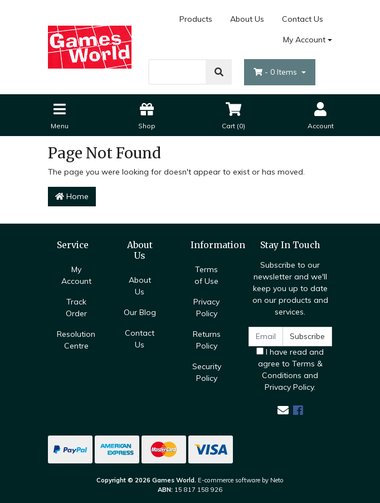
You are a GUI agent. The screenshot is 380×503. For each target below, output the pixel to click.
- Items (276, 72)
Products (195, 19)
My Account (76, 275)
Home (72, 196)
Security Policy (206, 372)
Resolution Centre (76, 340)
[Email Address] (266, 336)
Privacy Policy (206, 307)
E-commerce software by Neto (241, 480)
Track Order (76, 307)
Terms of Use (206, 275)
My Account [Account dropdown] (304, 40)
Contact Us (302, 19)
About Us (247, 19)
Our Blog (140, 312)
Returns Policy (207, 340)
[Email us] (283, 410)
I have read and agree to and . (290, 369)
